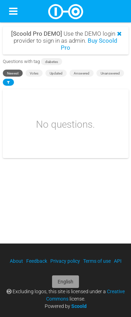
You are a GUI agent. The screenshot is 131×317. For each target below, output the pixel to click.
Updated (56, 73)
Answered (81, 73)
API (118, 261)
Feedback (36, 261)
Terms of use (97, 261)
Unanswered (110, 73)
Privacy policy (65, 261)
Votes (34, 73)
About (16, 261)
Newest (13, 73)
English (65, 281)
